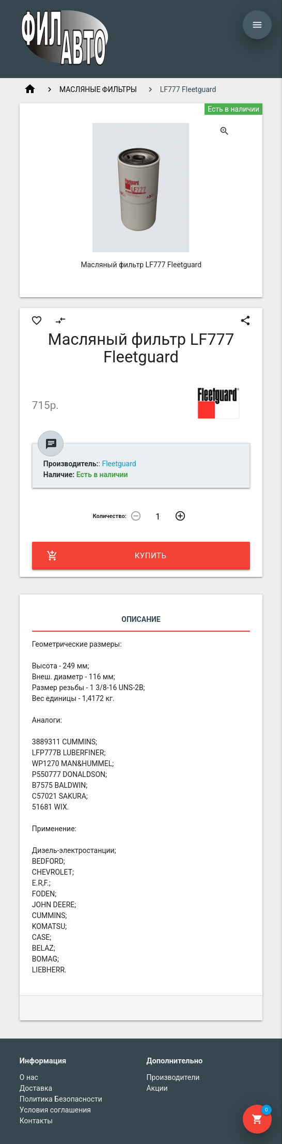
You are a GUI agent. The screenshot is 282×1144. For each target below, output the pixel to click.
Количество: (109, 516)
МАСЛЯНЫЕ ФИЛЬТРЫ (98, 89)
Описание (140, 619)
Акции (156, 1088)
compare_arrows (60, 320)
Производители (172, 1077)
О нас (29, 1077)
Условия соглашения (55, 1110)
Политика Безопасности (61, 1099)
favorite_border (36, 320)
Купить (106, 556)
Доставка (36, 1088)
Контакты (36, 1121)
